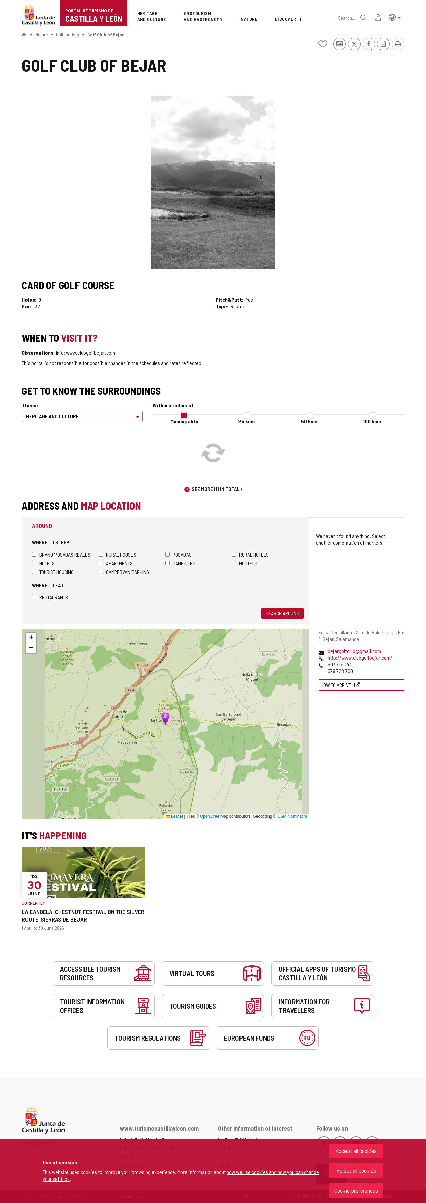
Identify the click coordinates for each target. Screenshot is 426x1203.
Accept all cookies (356, 1150)
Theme (30, 405)
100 (372, 421)
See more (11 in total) (217, 489)
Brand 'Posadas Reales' (61, 554)
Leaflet (174, 816)
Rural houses (117, 554)
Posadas (178, 554)
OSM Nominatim (292, 816)
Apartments (116, 563)
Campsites (180, 563)
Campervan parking (124, 572)
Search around (282, 613)
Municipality (184, 421)
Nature (41, 34)
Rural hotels (250, 554)
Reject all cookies (356, 1170)
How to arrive (336, 685)
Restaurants (50, 597)
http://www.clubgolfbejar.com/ (360, 657)
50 (310, 421)
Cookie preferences (356, 1190)
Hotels (43, 563)
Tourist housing (53, 572)
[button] (395, 17)
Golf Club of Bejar (105, 34)
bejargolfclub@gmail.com (354, 650)
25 (247, 421)
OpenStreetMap (214, 816)
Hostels (244, 563)
